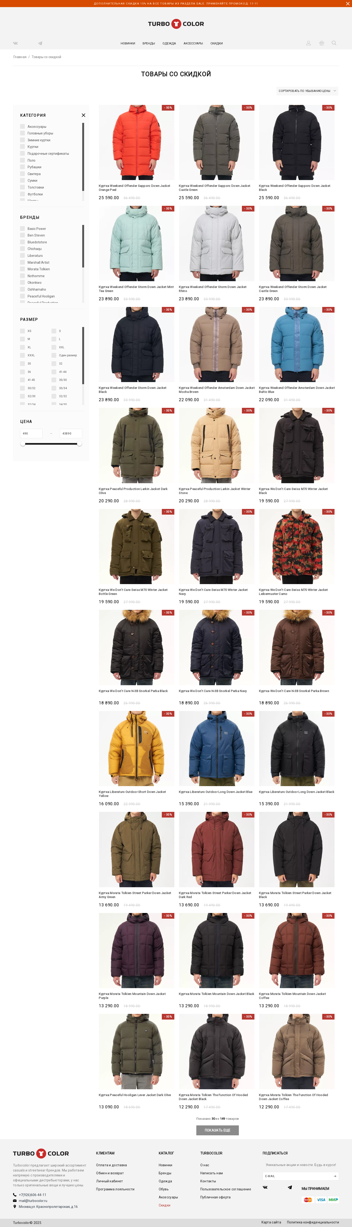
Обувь (164, 1189)
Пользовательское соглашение (225, 1189)
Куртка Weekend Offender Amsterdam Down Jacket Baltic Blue (294, 390)
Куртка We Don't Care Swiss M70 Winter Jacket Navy (215, 592)
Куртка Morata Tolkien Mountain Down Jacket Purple (134, 996)
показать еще (218, 1130)
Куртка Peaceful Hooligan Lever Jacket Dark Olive (133, 1097)
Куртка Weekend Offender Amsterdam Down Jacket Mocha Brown (214, 390)
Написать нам (211, 1173)
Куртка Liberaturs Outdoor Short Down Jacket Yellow (134, 794)
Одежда (169, 43)
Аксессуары (193, 43)
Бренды (149, 43)
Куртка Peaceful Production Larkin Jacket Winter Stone (211, 491)
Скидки (216, 43)
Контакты (208, 1181)
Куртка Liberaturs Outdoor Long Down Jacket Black (294, 794)
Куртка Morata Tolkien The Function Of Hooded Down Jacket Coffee (295, 1097)
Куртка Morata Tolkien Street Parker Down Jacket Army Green (132, 895)
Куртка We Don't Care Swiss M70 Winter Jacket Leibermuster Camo (295, 592)
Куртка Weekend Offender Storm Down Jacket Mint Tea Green (135, 289)
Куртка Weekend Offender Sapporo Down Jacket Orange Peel (131, 188)
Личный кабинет (109, 1181)
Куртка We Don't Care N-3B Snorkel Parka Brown (296, 691)
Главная (19, 57)
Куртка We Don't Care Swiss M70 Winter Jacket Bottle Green (135, 592)
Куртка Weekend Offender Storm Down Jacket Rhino (215, 289)
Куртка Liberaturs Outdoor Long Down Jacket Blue (214, 794)
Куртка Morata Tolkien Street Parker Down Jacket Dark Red (212, 895)
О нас (204, 1165)
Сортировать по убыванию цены (307, 91)
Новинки (128, 43)
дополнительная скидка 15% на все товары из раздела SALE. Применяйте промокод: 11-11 (176, 3)
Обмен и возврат (110, 1173)
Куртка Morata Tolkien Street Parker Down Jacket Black (292, 895)
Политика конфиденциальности (313, 1222)
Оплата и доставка (111, 1165)
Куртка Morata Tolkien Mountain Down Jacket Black (214, 996)
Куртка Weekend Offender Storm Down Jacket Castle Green (295, 289)
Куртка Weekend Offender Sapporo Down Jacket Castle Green (211, 188)
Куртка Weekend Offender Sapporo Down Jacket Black (291, 188)
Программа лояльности (115, 1189)
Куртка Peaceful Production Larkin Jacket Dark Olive (135, 491)
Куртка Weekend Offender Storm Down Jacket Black (135, 390)
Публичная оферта (215, 1197)
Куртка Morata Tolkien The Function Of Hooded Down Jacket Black (215, 1097)
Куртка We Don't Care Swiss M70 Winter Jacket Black (295, 491)
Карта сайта (271, 1222)
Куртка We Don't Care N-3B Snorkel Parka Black (135, 691)
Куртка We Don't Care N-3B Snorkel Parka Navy (215, 691)
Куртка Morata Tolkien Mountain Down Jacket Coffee (295, 996)
